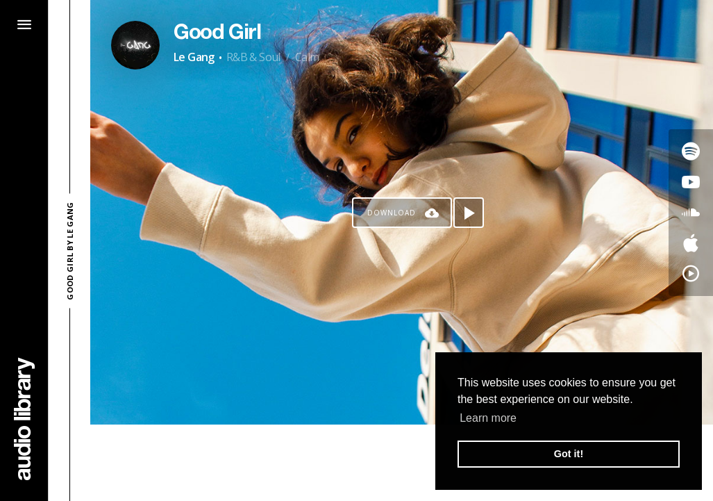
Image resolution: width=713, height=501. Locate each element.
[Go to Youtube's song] (691, 182)
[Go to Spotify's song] (691, 151)
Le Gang (194, 57)
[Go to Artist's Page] (135, 45)
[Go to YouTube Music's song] (691, 273)
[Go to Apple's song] (691, 243)
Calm (307, 57)
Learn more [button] (488, 418)
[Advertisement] (402, 463)
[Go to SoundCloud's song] (691, 212)
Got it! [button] (568, 453)
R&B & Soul (253, 57)
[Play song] (468, 212)
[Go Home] (24, 418)
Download (391, 212)
